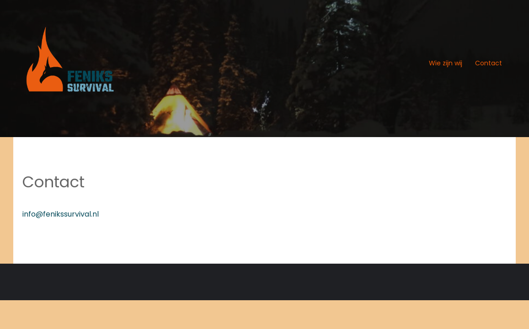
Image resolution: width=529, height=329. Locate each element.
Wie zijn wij (445, 63)
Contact (488, 63)
